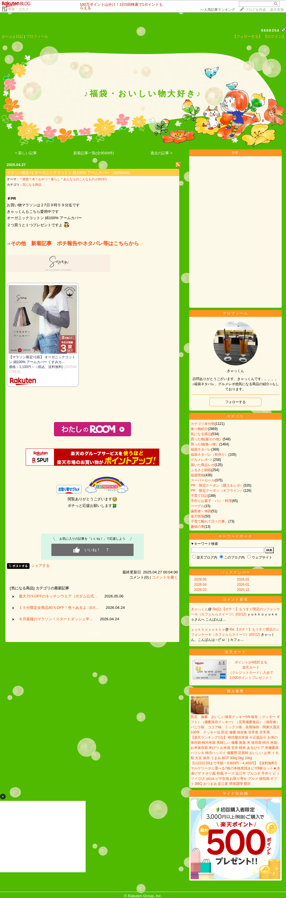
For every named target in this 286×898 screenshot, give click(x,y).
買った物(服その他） (207, 439)
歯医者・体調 (201, 511)
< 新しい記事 (26, 153)
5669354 (270, 30)
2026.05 (200, 579)
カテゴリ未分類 (203, 424)
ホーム (7, 36)
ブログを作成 (255, 10)
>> (217, 10)
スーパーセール (203, 480)
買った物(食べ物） (205, 444)
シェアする (40, 565)
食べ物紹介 (199, 429)
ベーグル (197, 506)
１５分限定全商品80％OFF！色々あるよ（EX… (59, 607)
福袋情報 (197, 475)
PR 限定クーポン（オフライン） (217, 491)
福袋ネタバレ (201, 449)
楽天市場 (277, 10)
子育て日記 (199, 496)
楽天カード (235, 652)
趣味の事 (197, 527)
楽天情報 (197, 516)
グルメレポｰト (202, 460)
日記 (19, 36)
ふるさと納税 (201, 470)
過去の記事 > (161, 153)
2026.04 (200, 585)
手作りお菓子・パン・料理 (211, 501)
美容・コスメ (18, 9)
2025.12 (243, 590)
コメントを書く (165, 577)
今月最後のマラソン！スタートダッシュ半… (56, 619)
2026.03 (200, 590)
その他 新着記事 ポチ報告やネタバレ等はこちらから (77, 243)
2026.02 (243, 579)
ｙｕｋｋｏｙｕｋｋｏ (208, 629)
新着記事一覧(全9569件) (93, 153)
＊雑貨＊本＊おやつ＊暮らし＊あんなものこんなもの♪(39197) (63, 179)
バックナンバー (236, 572)
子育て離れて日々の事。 (209, 521)
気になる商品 (32, 184)
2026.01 (243, 585)
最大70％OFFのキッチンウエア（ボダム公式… (58, 596)
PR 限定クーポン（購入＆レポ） (217, 485)
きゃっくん (199, 609)
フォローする (235, 402)
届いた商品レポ (203, 465)
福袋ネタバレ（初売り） (209, 455)
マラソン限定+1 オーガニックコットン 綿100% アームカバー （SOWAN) (68, 173)
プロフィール (37, 36)
